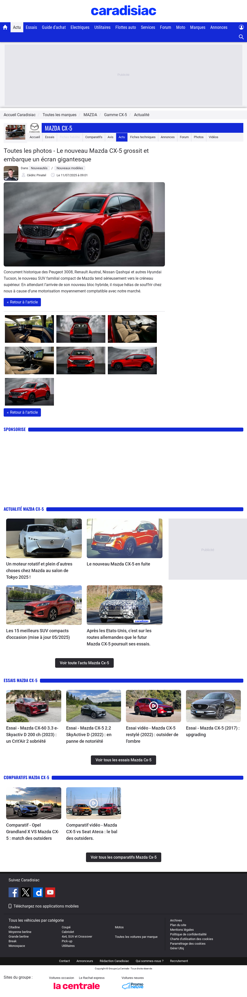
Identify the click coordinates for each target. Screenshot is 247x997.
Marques (197, 27)
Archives (176, 920)
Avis (110, 137)
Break (13, 941)
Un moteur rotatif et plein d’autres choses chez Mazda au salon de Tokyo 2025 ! (39, 570)
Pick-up (67, 941)
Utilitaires (102, 27)
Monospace (17, 946)
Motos (119, 927)
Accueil (35, 137)
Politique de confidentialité (188, 934)
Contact (64, 961)
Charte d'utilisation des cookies (191, 939)
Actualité (141, 114)
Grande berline (19, 936)
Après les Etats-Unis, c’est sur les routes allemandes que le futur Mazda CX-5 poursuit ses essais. (119, 637)
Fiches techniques (143, 137)
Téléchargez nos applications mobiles (46, 906)
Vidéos (213, 137)
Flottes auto (125, 27)
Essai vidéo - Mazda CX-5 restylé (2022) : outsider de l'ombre (152, 734)
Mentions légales (182, 929)
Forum (165, 27)
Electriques (80, 27)
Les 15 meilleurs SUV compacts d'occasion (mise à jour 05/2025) (38, 634)
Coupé (66, 927)
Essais (31, 27)
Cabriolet (68, 932)
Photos (199, 137)
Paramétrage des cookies (188, 943)
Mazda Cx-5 (58, 127)
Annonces (218, 27)
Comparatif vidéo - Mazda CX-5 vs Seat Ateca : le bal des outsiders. (91, 831)
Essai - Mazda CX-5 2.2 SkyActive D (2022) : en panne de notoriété (88, 734)
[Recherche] (241, 37)
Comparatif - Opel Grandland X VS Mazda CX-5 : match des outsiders (32, 831)
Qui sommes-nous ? (149, 961)
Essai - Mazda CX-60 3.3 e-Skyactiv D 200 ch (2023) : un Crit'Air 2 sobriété (32, 734)
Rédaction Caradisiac (114, 961)
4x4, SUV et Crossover (77, 936)
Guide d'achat (54, 27)
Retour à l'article (22, 302)
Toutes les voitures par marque (136, 937)
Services (148, 27)
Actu (17, 27)
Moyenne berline (20, 932)
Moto (180, 27)
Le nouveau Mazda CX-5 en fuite (118, 563)
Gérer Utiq (177, 948)
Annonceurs (84, 961)
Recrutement (179, 961)
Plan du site (178, 925)
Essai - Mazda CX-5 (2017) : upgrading (213, 731)
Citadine (14, 927)
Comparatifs (93, 137)
